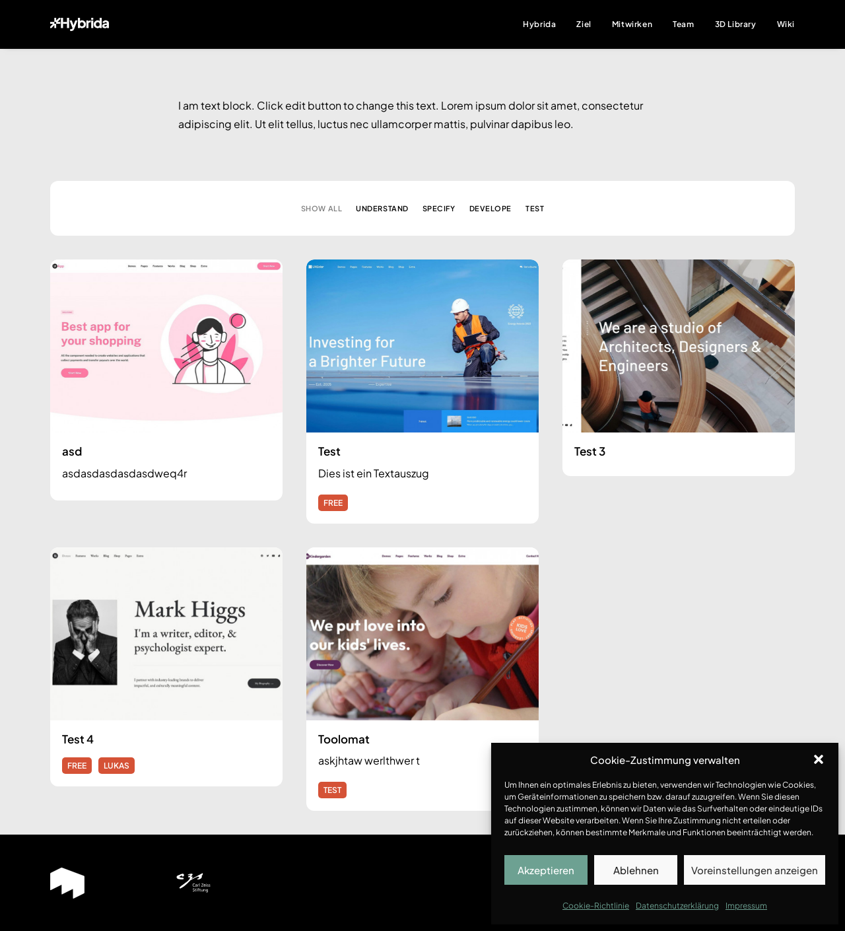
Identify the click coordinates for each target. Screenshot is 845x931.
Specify (439, 208)
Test (534, 208)
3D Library (736, 24)
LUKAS (116, 766)
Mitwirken (632, 24)
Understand (382, 208)
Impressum (746, 906)
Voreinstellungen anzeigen (754, 870)
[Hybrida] (79, 24)
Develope (490, 208)
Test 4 (78, 739)
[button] (818, 759)
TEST (332, 790)
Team (683, 24)
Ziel (583, 24)
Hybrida (539, 24)
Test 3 (589, 451)
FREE (333, 503)
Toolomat (344, 739)
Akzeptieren (546, 870)
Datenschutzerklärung (677, 906)
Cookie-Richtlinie (595, 906)
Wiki (786, 24)
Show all (321, 208)
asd (72, 451)
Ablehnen (636, 870)
